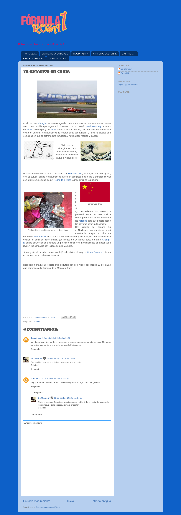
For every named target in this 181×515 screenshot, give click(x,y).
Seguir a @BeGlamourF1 (128, 85)
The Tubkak (40, 236)
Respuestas (39, 392)
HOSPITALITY (80, 53)
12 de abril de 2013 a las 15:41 (55, 378)
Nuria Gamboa (94, 252)
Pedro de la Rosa (62, 180)
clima (53, 129)
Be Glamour (36, 358)
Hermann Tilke (75, 173)
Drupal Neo (36, 338)
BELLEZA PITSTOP (33, 58)
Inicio (70, 501)
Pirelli (29, 129)
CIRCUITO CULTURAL (105, 53)
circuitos (37, 321)
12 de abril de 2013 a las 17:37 (68, 398)
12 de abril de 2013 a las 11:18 (56, 338)
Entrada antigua (101, 501)
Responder (36, 349)
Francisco (35, 378)
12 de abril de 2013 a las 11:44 (61, 358)
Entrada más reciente (36, 501)
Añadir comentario (33, 423)
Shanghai (42, 123)
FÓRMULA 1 (30, 53)
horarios (83, 221)
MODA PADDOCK (58, 58)
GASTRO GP (128, 53)
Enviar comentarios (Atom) (48, 507)
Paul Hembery (93, 126)
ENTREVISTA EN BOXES (55, 53)
